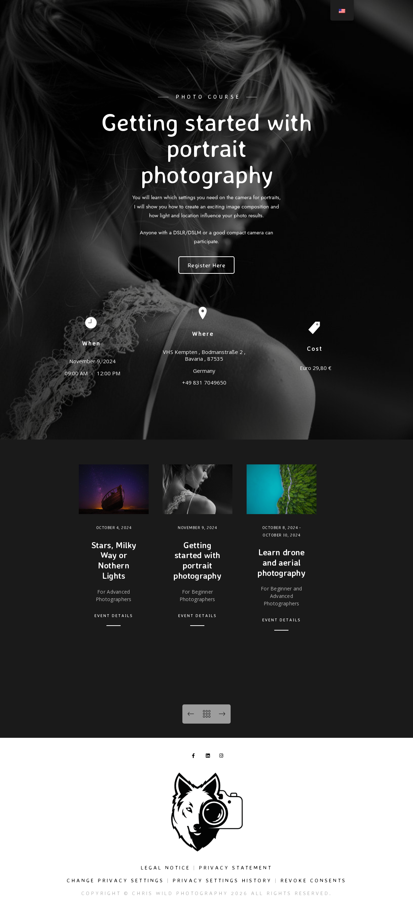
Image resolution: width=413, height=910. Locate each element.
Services (197, 29)
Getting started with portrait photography (197, 560)
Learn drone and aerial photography (281, 562)
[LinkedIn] (373, 14)
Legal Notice (165, 867)
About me (347, 29)
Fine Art (290, 29)
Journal (260, 29)
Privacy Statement (235, 867)
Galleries (229, 29)
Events (318, 29)
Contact (379, 29)
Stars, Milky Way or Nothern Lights (113, 560)
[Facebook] (360, 14)
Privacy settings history (222, 880)
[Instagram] (385, 14)
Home (171, 29)
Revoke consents (313, 880)
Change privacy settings (115, 880)
